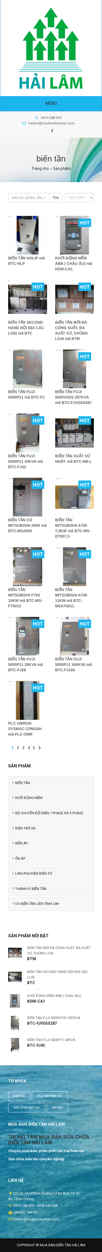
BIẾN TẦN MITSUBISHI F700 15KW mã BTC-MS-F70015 (25, 597)
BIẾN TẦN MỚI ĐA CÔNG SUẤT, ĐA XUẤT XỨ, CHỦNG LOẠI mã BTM (71, 330)
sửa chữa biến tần (26, 1107)
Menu (51, 103)
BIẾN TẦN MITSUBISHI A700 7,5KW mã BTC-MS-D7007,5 (73, 528)
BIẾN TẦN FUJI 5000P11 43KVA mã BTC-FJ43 (25, 461)
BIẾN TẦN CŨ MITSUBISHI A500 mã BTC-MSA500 (27, 525)
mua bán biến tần (50, 1096)
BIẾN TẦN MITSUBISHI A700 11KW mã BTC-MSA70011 (71, 597)
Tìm (55, 197)
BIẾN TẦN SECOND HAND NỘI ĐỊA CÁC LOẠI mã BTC (26, 327)
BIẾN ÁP (20, 843)
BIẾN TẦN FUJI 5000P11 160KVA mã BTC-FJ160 (73, 664)
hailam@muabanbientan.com (48, 123)
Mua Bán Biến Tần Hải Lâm (62, 1245)
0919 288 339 (48, 118)
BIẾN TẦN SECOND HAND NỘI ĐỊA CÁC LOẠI (57, 974)
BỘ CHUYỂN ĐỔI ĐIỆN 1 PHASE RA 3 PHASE (48, 813)
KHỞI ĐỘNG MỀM (27, 797)
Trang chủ (40, 168)
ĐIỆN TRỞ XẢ (24, 828)
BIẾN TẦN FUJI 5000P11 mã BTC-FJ (26, 394)
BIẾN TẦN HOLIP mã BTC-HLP (26, 261)
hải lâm (57, 1107)
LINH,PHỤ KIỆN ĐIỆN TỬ (32, 873)
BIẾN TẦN (21, 782)
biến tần (19, 1096)
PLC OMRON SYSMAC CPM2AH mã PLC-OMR (25, 728)
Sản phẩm (62, 168)
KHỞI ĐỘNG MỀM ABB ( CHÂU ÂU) (54, 996)
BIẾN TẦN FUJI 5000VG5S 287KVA (53, 1018)
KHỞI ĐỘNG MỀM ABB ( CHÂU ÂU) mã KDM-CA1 (73, 263)
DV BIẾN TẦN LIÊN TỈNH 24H (36, 903)
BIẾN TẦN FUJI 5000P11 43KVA (51, 1040)
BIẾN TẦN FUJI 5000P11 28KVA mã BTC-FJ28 (25, 664)
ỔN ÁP (19, 858)
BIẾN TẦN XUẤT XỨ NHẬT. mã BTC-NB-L (73, 459)
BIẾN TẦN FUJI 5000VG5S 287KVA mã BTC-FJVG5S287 (73, 397)
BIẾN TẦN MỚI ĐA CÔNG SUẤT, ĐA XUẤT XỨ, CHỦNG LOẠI (58, 950)
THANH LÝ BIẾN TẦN (30, 888)
